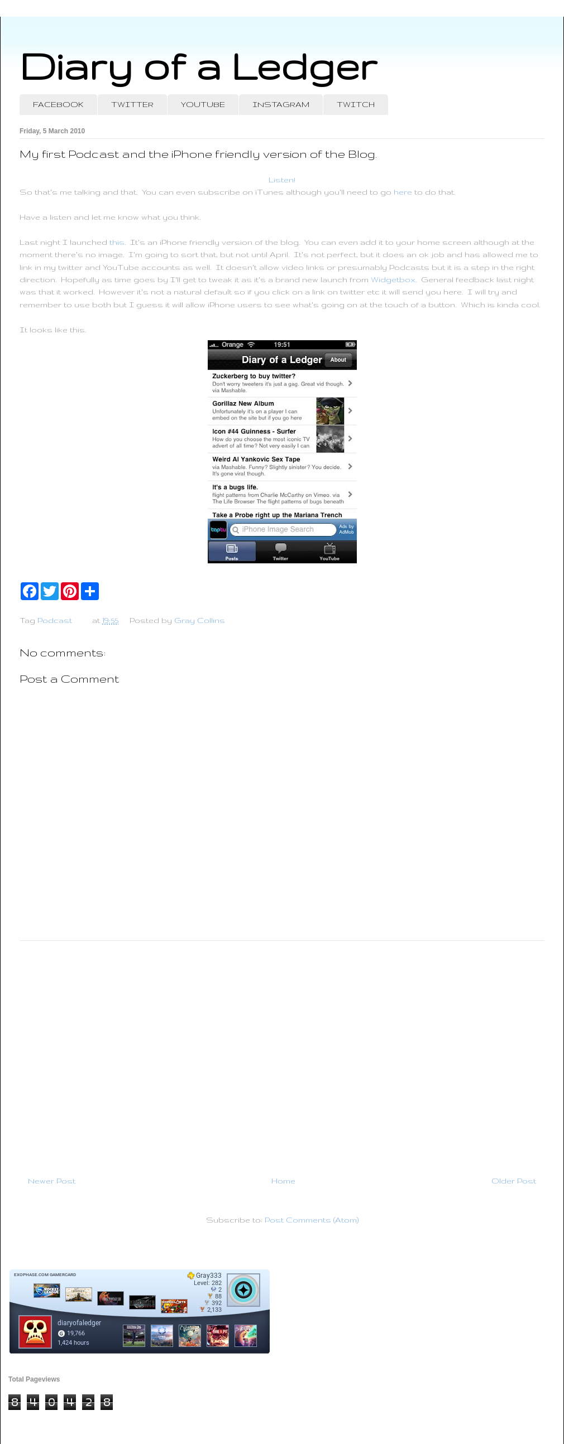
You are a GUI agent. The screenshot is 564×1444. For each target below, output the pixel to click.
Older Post (513, 1180)
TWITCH (356, 104)
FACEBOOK (58, 104)
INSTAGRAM (280, 104)
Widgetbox (393, 279)
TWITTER (132, 104)
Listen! (282, 179)
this (117, 242)
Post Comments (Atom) (312, 1219)
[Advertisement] (282, 1053)
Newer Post (51, 1180)
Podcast (54, 620)
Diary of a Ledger (198, 65)
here (403, 191)
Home (283, 1180)
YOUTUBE (203, 104)
